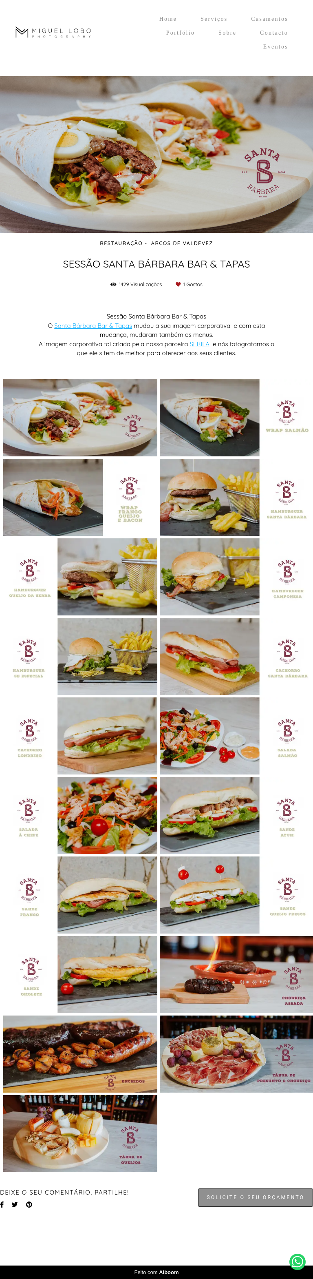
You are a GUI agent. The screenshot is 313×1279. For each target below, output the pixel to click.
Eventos (275, 47)
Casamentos (269, 19)
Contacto (274, 33)
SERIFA (199, 344)
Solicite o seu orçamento (255, 1197)
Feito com (156, 1272)
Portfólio (180, 33)
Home (168, 19)
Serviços (214, 19)
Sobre (227, 33)
